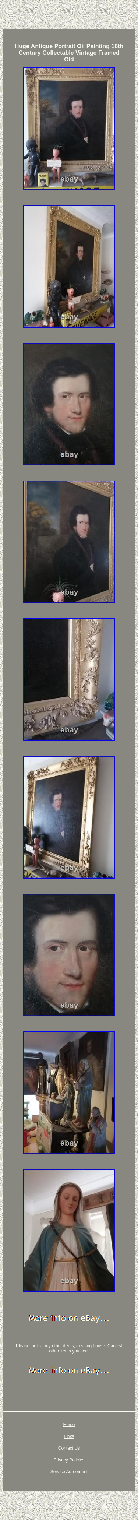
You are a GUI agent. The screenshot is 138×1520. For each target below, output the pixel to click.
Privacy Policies (68, 1460)
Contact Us (69, 1448)
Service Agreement (69, 1471)
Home (69, 1424)
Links (69, 1436)
